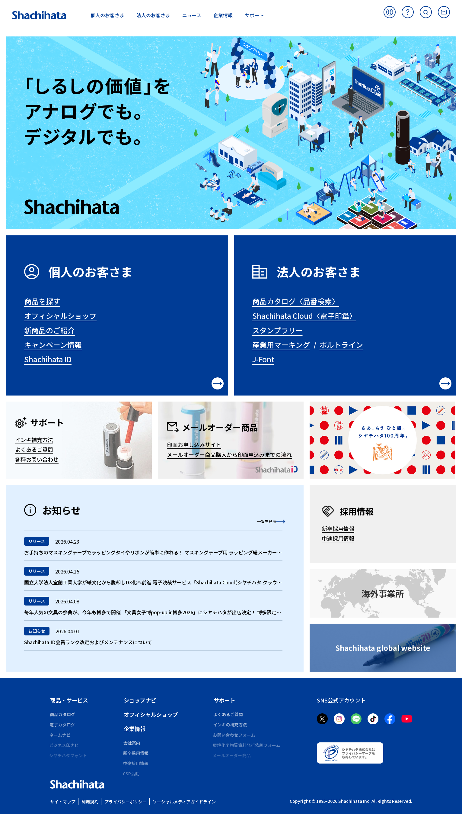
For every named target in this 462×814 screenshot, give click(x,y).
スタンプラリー (277, 330)
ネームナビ (60, 735)
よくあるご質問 (408, 12)
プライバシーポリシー (125, 802)
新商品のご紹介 (49, 330)
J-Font (263, 359)
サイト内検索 (426, 12)
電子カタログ (62, 725)
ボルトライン (341, 344)
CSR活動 (132, 773)
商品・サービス (69, 700)
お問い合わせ (444, 12)
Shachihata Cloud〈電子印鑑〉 (304, 315)
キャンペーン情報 (53, 344)
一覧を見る (258, 521)
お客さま (107, 15)
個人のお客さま (90, 271)
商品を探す (42, 301)
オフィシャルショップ (60, 315)
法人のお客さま (318, 271)
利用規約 (89, 802)
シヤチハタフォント (69, 755)
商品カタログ (62, 714)
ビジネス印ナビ (65, 745)
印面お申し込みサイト (194, 444)
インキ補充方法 (34, 440)
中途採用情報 (338, 538)
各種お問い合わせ (37, 459)
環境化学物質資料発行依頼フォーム (247, 745)
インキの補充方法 (230, 725)
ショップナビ (140, 700)
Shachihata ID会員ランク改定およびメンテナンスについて (88, 642)
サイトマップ (62, 802)
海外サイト (390, 12)
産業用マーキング (281, 344)
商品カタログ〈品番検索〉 (295, 301)
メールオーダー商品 (233, 755)
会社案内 (132, 743)
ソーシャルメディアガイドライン (184, 802)
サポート (224, 700)
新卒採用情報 (338, 528)
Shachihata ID (48, 359)
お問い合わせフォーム (235, 735)
